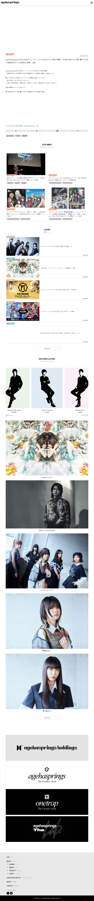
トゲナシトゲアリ (47, 590)
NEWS (9, 861)
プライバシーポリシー (12, 890)
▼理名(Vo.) (47, 651)
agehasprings (10, 135)
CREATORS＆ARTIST (14, 878)
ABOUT (9, 882)
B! (78, 131)
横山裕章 (24, 135)
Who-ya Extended (47, 530)
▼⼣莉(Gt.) (47, 711)
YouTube (18, 135)
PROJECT (12, 870)
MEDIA (11, 867)
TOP (8, 857)
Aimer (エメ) (47, 477)
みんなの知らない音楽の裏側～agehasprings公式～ (21, 126)
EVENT (11, 873)
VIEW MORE (51, 349)
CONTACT (10, 886)
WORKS (12, 864)
